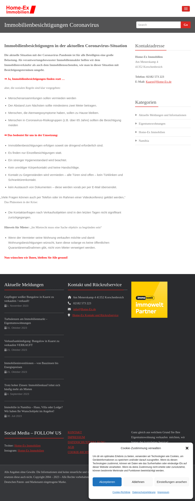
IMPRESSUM (76, 437)
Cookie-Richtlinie (121, 492)
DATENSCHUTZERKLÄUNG (87, 442)
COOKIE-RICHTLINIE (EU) (86, 452)
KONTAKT (75, 432)
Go (186, 24)
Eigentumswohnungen (152, 123)
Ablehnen (138, 482)
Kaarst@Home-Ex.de (158, 81)
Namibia (144, 140)
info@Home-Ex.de (84, 309)
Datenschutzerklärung (144, 492)
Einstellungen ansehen (172, 482)
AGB (71, 447)
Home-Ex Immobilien (152, 132)
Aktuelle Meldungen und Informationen (162, 115)
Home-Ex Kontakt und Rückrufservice (95, 315)
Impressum (163, 492)
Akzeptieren (107, 482)
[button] (187, 448)
